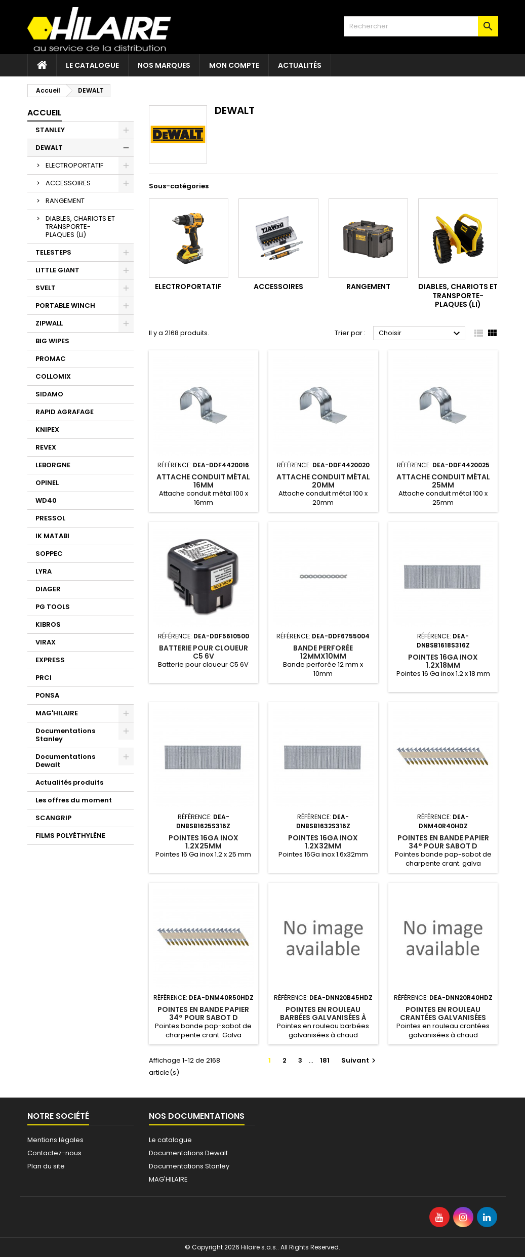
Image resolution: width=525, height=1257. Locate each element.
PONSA (47, 695)
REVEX (45, 447)
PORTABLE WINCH (65, 305)
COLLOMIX (53, 376)
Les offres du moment (73, 800)
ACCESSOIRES (68, 183)
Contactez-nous (54, 1153)
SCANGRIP (53, 818)
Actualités (299, 65)
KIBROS (48, 624)
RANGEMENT (65, 201)
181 (325, 1060)
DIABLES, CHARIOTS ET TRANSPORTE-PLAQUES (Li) (80, 226)
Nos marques (164, 65)
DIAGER (48, 589)
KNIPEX (47, 429)
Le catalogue (92, 65)
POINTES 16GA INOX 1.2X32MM (323, 842)
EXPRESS (50, 660)
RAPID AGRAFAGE (64, 412)
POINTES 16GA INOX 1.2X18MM (443, 661)
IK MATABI (52, 536)
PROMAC (50, 358)
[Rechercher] (421, 26)
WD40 (46, 500)
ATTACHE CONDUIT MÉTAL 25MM (443, 481)
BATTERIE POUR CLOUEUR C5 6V (203, 652)
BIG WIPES (52, 341)
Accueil (44, 112)
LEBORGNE (52, 465)
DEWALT (49, 147)
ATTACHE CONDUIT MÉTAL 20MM (323, 481)
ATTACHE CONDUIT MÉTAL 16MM (203, 481)
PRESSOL (50, 518)
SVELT (45, 288)
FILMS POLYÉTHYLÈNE (70, 835)
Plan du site (46, 1166)
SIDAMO (49, 394)
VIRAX (45, 642)
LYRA (43, 571)
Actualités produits (69, 782)
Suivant (359, 1060)
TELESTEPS (53, 252)
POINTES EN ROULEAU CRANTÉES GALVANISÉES (443, 1013)
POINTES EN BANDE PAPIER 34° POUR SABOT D (443, 842)
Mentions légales (55, 1140)
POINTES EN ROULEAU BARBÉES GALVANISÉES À (323, 1013)
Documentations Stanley (65, 735)
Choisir (421, 334)
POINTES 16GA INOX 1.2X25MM (203, 842)
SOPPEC (49, 553)
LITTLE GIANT (57, 270)
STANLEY (50, 130)
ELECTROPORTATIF (74, 165)
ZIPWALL (49, 323)
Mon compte (234, 65)
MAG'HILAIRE (56, 713)
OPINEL (47, 483)
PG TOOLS (52, 607)
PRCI (43, 677)
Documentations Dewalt (65, 760)
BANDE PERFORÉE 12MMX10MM (323, 652)
